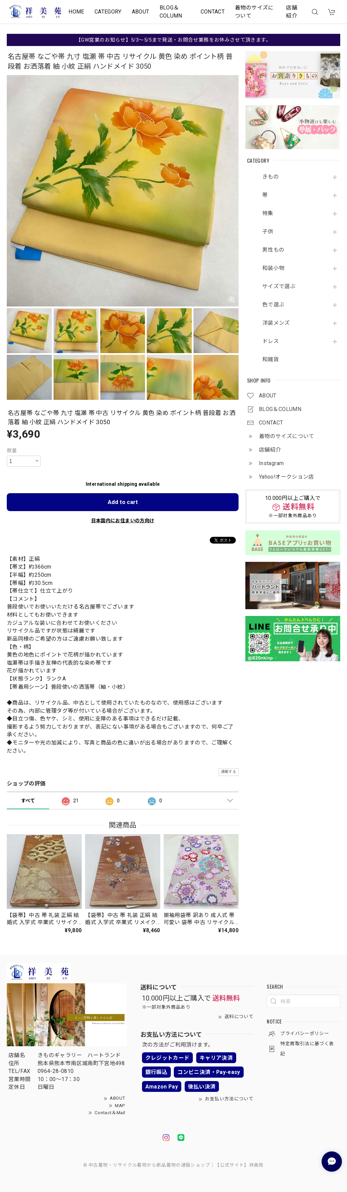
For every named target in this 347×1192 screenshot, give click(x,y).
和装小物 (273, 268)
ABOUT (140, 11)
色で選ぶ (273, 305)
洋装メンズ (276, 323)
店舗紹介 (291, 11)
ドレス (270, 341)
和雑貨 (270, 360)
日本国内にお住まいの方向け (123, 520)
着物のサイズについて (254, 11)
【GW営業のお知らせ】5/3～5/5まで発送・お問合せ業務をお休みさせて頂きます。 (173, 40)
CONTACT (213, 11)
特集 (267, 213)
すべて (28, 800)
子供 (267, 232)
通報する (228, 772)
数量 (12, 451)
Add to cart (123, 502)
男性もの (273, 250)
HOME (76, 11)
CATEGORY (108, 11)
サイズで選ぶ (278, 286)
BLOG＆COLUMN (171, 11)
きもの (270, 177)
